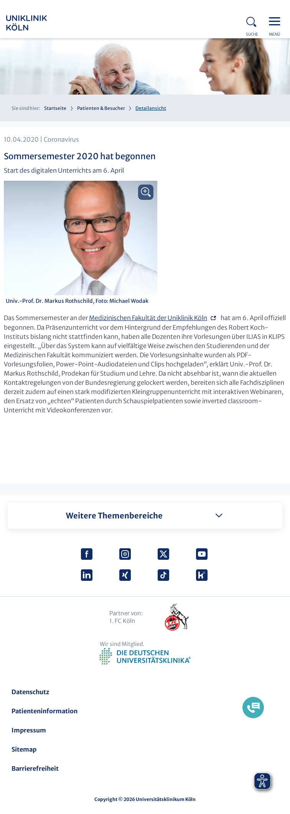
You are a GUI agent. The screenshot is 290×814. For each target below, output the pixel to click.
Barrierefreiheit (35, 768)
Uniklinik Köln (37, 23)
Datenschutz (30, 692)
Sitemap (24, 749)
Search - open (253, 20)
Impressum (29, 730)
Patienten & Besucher (101, 108)
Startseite (55, 108)
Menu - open (276, 20)
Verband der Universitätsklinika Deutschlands (145, 656)
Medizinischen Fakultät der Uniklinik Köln (148, 318)
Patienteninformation (44, 711)
